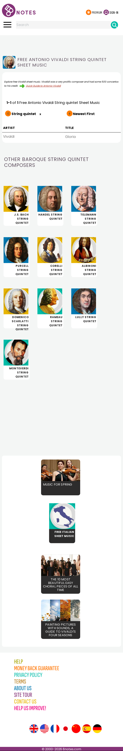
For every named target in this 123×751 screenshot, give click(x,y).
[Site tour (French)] (55, 729)
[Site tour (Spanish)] (87, 729)
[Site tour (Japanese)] (65, 729)
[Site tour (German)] (97, 729)
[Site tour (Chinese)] (76, 729)
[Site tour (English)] (34, 729)
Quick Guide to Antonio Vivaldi (43, 85)
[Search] (114, 25)
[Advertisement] (61, 43)
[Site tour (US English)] (44, 729)
